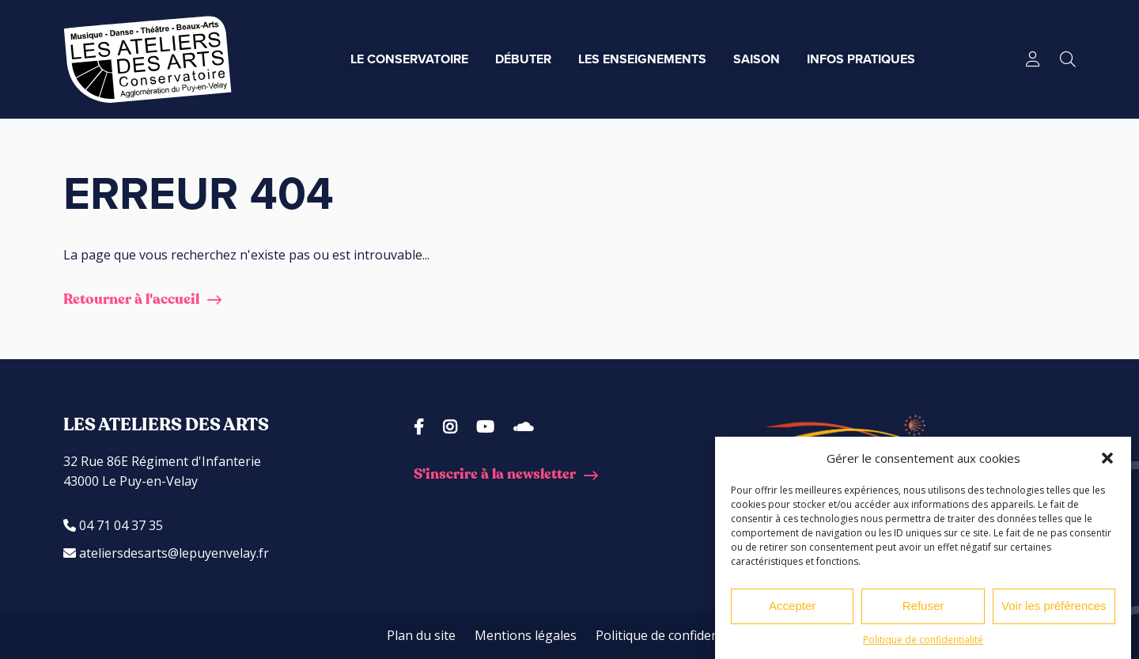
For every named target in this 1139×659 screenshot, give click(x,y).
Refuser (923, 605)
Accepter (792, 605)
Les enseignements (642, 59)
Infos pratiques (861, 59)
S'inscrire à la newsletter (495, 474)
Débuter (523, 59)
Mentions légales (526, 635)
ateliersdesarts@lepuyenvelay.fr (166, 553)
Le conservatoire (409, 59)
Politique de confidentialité (923, 639)
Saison (756, 59)
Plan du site (421, 635)
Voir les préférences (1054, 605)
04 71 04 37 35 (113, 525)
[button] (1107, 458)
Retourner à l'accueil (131, 299)
